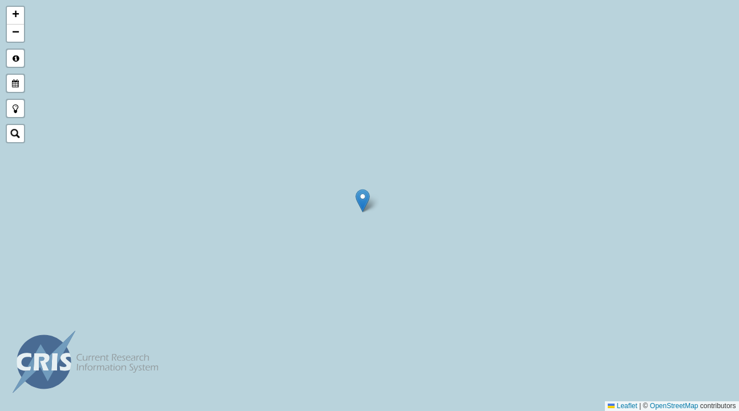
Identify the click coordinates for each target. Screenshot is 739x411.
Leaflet (622, 406)
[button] (363, 200)
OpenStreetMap (674, 406)
